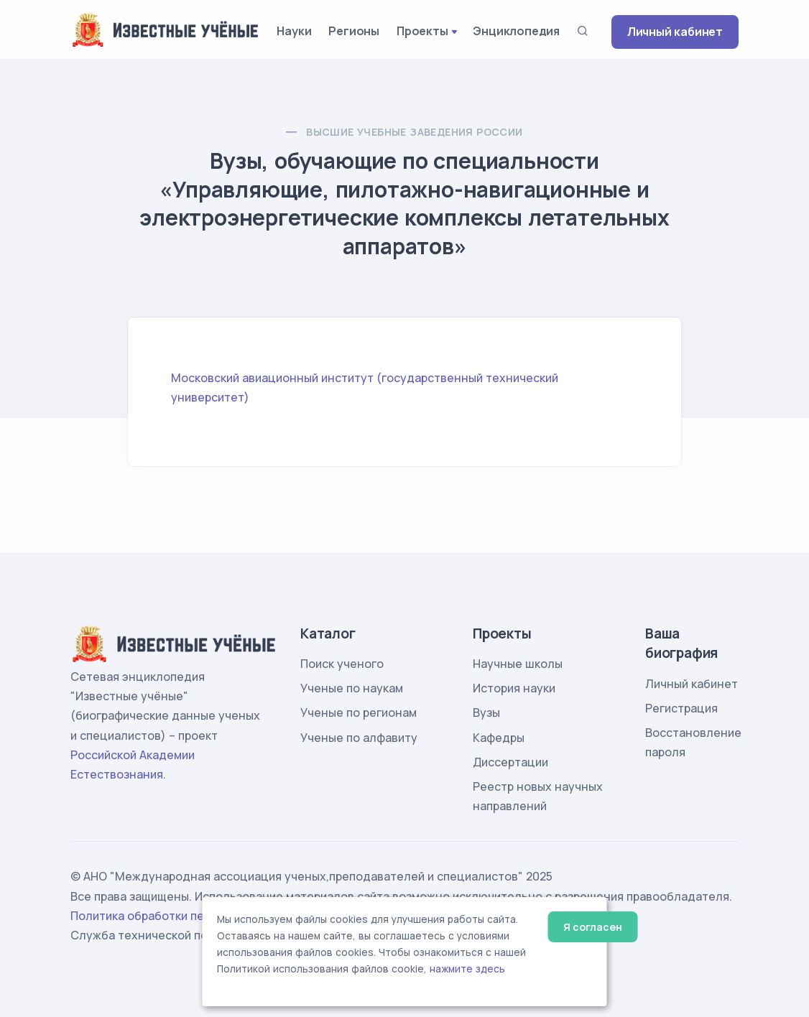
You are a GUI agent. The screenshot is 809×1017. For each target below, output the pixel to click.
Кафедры (498, 738)
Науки (294, 31)
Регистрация (681, 708)
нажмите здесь (467, 968)
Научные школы (518, 664)
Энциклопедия (516, 31)
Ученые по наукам (351, 688)
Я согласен (592, 927)
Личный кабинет (675, 32)
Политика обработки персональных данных (194, 916)
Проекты (422, 31)
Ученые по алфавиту (358, 738)
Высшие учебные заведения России (414, 132)
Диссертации (510, 762)
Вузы (486, 712)
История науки (514, 688)
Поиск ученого (342, 664)
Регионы (353, 31)
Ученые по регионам (358, 712)
